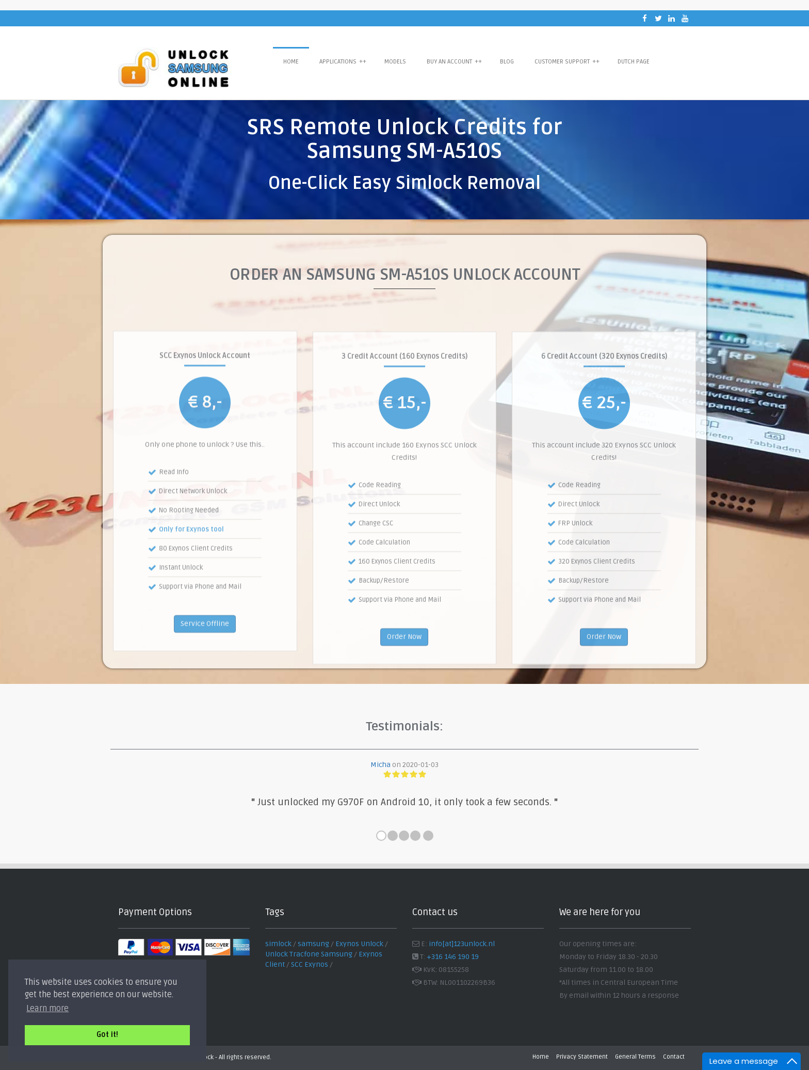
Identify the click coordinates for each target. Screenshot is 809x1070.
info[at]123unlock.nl (462, 943)
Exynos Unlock (359, 943)
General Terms (635, 1057)
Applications (342, 61)
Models (395, 62)
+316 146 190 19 (453, 956)
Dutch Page (634, 62)
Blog (507, 62)
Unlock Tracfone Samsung (308, 954)
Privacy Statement (582, 1057)
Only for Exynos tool (191, 582)
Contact (674, 1057)
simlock (278, 943)
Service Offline (205, 676)
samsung (313, 943)
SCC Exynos (309, 964)
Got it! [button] (107, 1034)
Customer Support (567, 61)
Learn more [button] (47, 1008)
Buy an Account (454, 61)
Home (291, 62)
